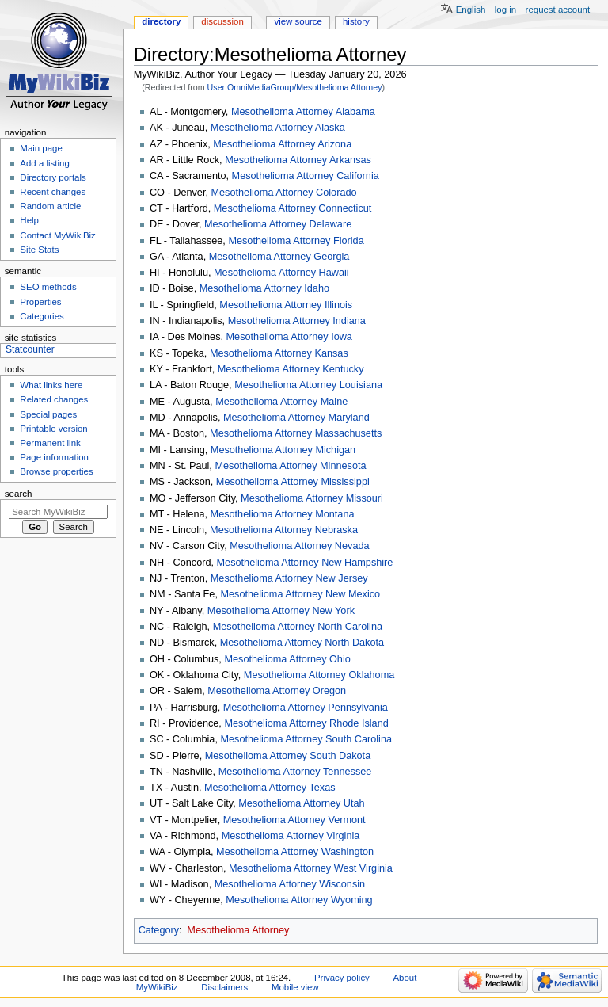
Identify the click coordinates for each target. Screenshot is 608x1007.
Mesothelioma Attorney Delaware (278, 224)
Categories (41, 316)
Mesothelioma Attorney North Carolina (297, 626)
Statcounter (30, 349)
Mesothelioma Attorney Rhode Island (306, 723)
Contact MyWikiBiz (57, 235)
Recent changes (53, 191)
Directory (161, 21)
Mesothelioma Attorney (238, 930)
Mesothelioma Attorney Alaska (278, 127)
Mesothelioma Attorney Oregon (276, 690)
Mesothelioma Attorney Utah (301, 803)
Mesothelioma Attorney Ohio (287, 659)
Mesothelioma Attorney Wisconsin (290, 884)
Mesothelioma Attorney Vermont (294, 820)
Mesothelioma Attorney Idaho (264, 288)
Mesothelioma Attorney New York (281, 610)
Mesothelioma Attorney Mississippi (293, 481)
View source (297, 21)
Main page (41, 148)
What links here (51, 385)
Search (18, 493)
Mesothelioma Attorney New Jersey (289, 578)
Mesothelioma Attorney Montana (283, 514)
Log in (505, 9)
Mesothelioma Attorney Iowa (289, 336)
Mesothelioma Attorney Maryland (296, 417)
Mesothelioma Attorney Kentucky (291, 369)
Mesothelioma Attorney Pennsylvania (305, 707)
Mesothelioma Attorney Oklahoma (319, 675)
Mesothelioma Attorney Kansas (279, 353)
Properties (40, 302)
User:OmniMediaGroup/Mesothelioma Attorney (294, 87)
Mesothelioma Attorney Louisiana (308, 385)
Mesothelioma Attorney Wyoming (299, 900)
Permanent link (50, 443)
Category (159, 930)
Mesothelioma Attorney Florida (295, 240)
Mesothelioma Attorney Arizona (282, 144)
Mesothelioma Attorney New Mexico (300, 594)
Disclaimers (224, 987)
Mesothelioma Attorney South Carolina (306, 739)
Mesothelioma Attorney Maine (281, 401)
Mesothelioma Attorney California (305, 175)
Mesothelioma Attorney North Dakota (302, 642)
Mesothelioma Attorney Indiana (297, 320)
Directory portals (53, 177)
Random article (50, 206)
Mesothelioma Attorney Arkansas (298, 160)
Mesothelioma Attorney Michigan (283, 450)
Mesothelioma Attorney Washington (295, 851)
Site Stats (39, 249)
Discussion (222, 21)
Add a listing (44, 163)
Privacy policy (342, 977)
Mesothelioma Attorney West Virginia (311, 868)
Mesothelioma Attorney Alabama (303, 111)
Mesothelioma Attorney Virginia (291, 835)
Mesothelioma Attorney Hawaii (281, 272)
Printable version (53, 428)
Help (29, 220)
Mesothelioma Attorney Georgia (279, 256)
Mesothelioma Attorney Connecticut (293, 208)
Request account (558, 9)
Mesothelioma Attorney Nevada (299, 545)
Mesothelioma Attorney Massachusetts (296, 433)
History (356, 21)
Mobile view (295, 987)
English (471, 9)
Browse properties (56, 471)
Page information (54, 457)
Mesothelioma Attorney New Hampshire (305, 562)
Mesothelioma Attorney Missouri (312, 498)
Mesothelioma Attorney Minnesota (290, 465)
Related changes (54, 399)
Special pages (48, 414)
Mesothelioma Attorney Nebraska (284, 530)
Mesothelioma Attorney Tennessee (295, 771)
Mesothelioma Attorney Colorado (284, 192)
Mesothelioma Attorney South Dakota (287, 755)
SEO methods (48, 287)
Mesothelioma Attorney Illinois (285, 305)
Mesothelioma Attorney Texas (270, 787)
